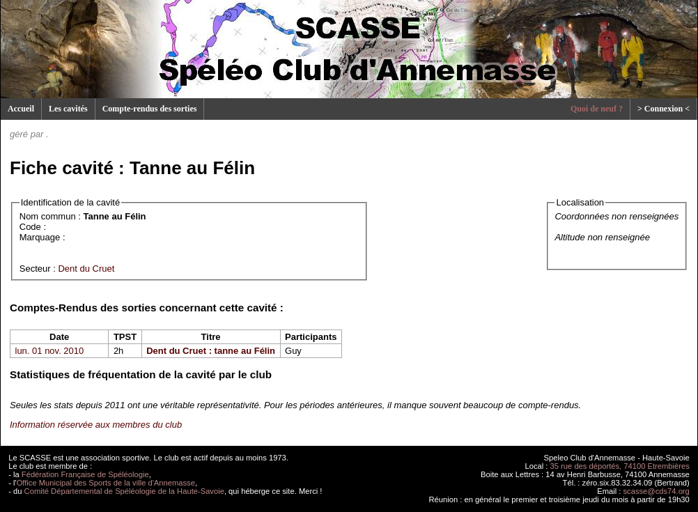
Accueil (21, 109)
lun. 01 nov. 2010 (49, 351)
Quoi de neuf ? (597, 109)
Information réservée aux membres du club (96, 424)
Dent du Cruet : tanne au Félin (210, 351)
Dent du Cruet (86, 268)
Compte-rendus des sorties (149, 109)
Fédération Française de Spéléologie (85, 474)
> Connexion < (663, 109)
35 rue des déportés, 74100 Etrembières (620, 466)
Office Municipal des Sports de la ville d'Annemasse (106, 483)
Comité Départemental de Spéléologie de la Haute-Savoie (124, 491)
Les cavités (68, 109)
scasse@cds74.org (656, 491)
